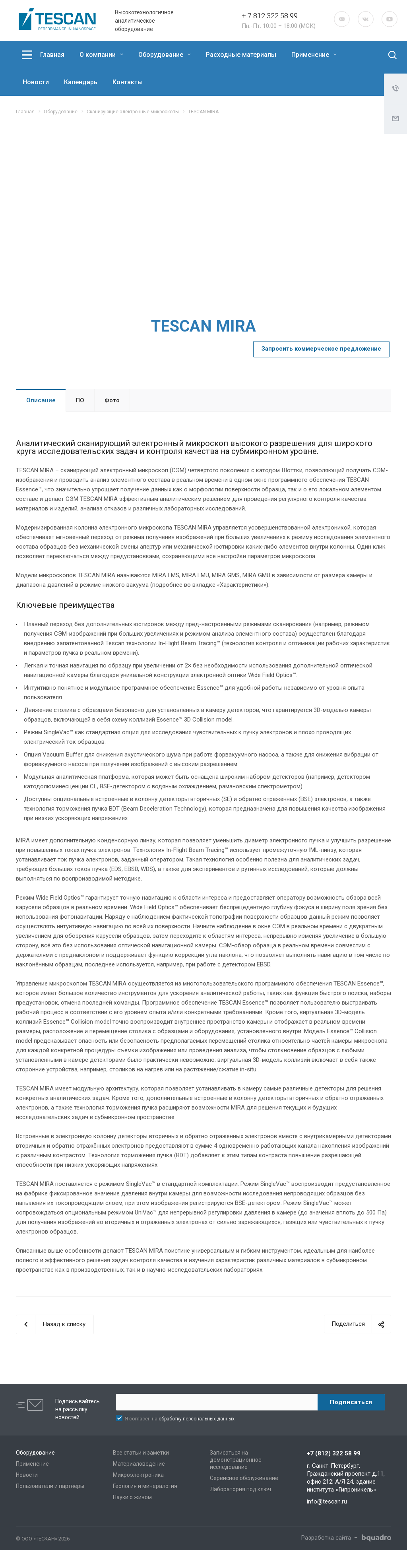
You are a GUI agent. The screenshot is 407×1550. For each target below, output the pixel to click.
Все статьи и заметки (141, 1452)
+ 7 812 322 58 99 (270, 16)
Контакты (127, 82)
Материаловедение (139, 1464)
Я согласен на (180, 1419)
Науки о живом (132, 1497)
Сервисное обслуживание (244, 1478)
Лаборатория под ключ (240, 1489)
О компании (101, 54)
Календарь (80, 82)
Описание (41, 400)
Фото (112, 400)
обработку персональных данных (197, 1419)
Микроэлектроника (138, 1475)
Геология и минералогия (145, 1486)
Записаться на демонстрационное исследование (236, 1459)
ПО (80, 400)
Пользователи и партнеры (50, 1486)
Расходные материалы (241, 54)
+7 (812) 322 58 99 (333, 1453)
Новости (36, 82)
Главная (52, 54)
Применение (314, 54)
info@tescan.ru (327, 1501)
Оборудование (164, 54)
